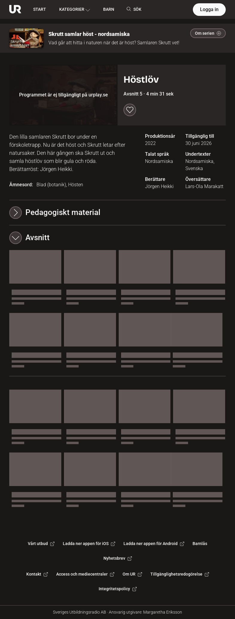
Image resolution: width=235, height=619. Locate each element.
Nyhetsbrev (117, 558)
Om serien (208, 33)
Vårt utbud (41, 543)
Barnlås (200, 543)
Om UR (132, 574)
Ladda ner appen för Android (153, 543)
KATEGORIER (74, 9)
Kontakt (37, 574)
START (39, 9)
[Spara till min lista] (129, 110)
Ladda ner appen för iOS (89, 543)
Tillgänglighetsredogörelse (179, 574)
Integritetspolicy (118, 588)
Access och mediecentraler (85, 574)
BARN (108, 9)
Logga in (209, 9)
